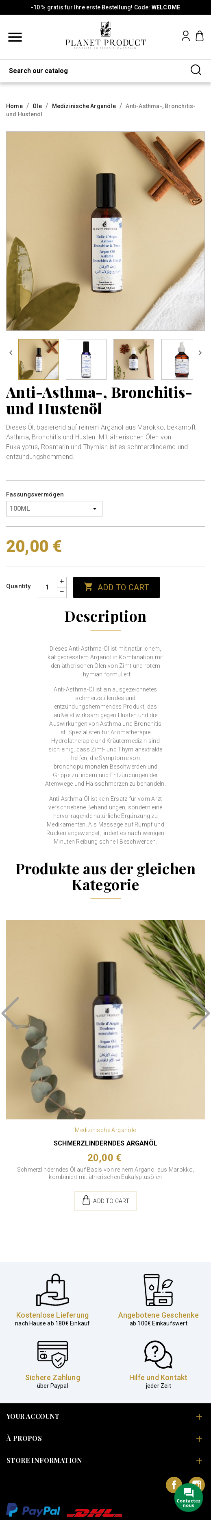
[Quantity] (47, 587)
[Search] (105, 71)
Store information (45, 1460)
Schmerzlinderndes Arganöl (105, 1143)
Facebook (174, 1485)
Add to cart (116, 587)
